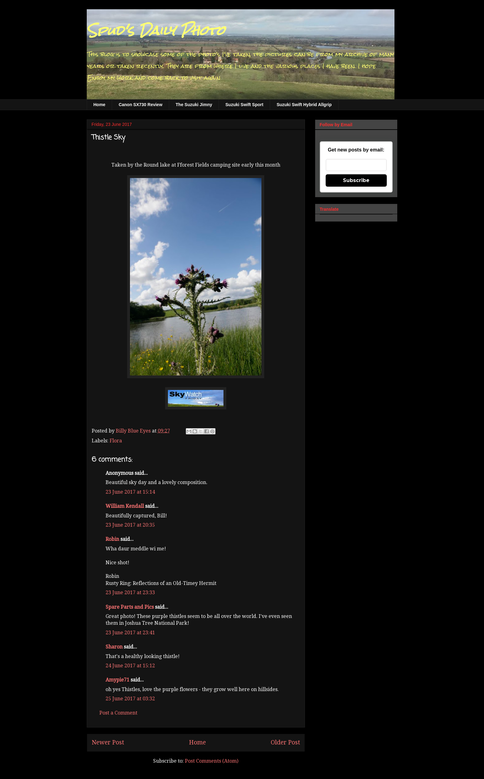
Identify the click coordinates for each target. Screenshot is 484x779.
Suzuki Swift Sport (244, 104)
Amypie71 (117, 680)
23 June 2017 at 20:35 (130, 525)
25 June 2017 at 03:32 (130, 699)
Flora (116, 441)
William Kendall (125, 506)
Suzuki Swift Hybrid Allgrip (304, 104)
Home (100, 104)
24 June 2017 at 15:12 (130, 666)
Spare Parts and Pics (130, 607)
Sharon (114, 647)
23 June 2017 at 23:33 (130, 592)
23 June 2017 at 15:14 (130, 492)
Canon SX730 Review (140, 104)
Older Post (285, 742)
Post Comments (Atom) (211, 761)
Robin (112, 539)
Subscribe (356, 180)
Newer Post (108, 742)
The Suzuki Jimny (194, 104)
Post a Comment (118, 713)
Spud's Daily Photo (156, 30)
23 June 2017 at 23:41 (130, 633)
